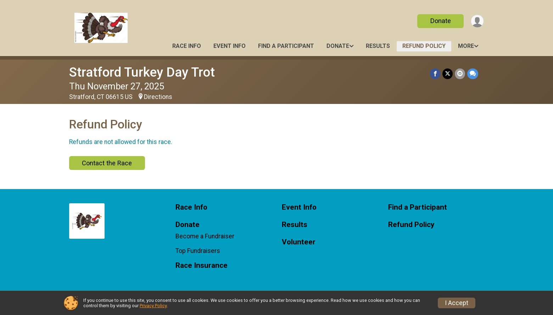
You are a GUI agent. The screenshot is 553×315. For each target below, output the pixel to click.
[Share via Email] (460, 73)
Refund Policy (424, 46)
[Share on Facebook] (435, 73)
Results (378, 46)
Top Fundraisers (197, 250)
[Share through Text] (472, 73)
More (466, 46)
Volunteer (298, 242)
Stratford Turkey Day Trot (142, 72)
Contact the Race (107, 163)
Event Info (229, 46)
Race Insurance (201, 265)
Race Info (186, 46)
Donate (440, 20)
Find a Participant (286, 46)
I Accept (456, 302)
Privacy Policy (153, 305)
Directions (158, 96)
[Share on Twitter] (447, 73)
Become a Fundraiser (204, 236)
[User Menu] (477, 21)
